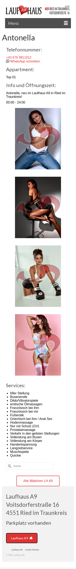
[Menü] (38, 23)
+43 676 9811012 (18, 57)
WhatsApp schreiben (25, 61)
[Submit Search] (9, 466)
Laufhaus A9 (22, 538)
